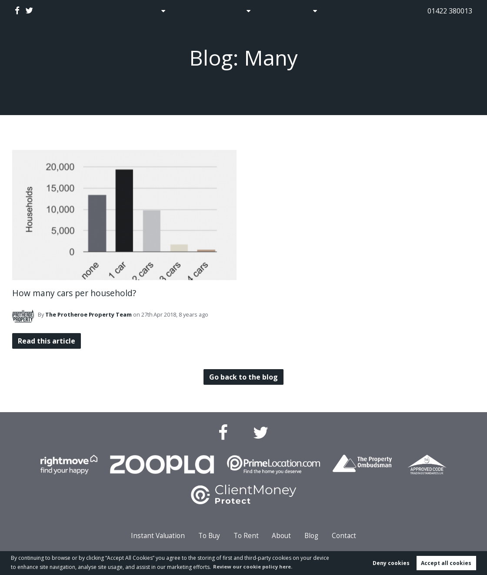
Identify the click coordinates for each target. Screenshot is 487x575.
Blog (272, 11)
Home (115, 11)
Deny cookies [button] (391, 562)
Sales (147, 11)
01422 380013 (449, 11)
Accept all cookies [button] (446, 562)
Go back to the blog (243, 377)
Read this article (47, 341)
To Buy (209, 535)
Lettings (231, 11)
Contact (347, 11)
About (304, 11)
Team (88, 314)
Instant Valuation (158, 535)
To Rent (246, 535)
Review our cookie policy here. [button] (255, 566)
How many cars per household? (74, 293)
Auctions (190, 11)
